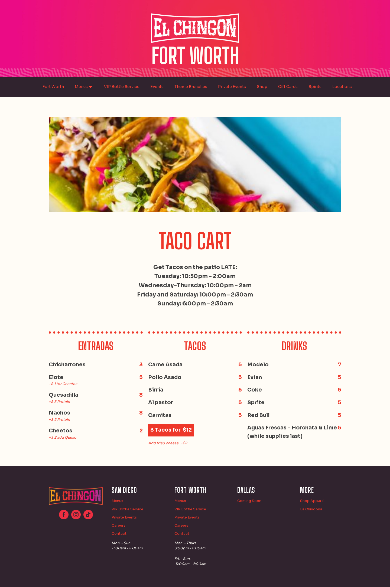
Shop (262, 86)
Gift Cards (288, 86)
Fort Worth (53, 86)
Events (157, 86)
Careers (118, 525)
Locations (342, 86)
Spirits (314, 86)
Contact (119, 533)
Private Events (232, 86)
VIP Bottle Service (121, 86)
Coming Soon (249, 501)
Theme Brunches (190, 86)
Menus (84, 87)
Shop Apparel (312, 501)
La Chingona (311, 509)
